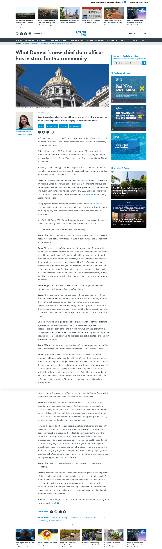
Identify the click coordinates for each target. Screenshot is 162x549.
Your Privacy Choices (116, 2)
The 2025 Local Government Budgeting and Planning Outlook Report (127, 190)
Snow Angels (96, 203)
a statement (89, 194)
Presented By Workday (121, 225)
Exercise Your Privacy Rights (139, 2)
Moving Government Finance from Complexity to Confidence (128, 220)
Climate (35, 43)
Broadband (45, 43)
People (122, 40)
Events (134, 40)
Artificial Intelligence (25, 40)
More (143, 40)
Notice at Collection (97, 2)
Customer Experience (95, 40)
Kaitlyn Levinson (24, 131)
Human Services (69, 43)
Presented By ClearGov (121, 196)
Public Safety (111, 40)
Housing (26, 43)
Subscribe (38, 34)
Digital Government (59, 40)
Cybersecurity (42, 40)
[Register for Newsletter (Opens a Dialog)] (144, 63)
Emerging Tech (77, 40)
